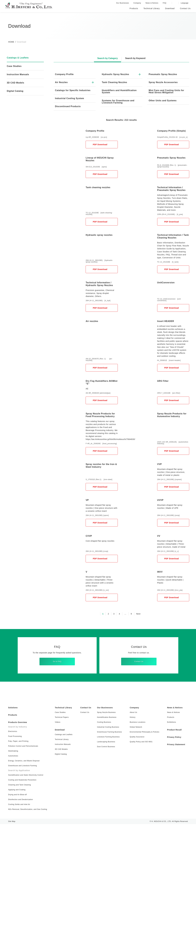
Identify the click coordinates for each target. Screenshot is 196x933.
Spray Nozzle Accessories (163, 82)
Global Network (134, 836)
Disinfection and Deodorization (21, 908)
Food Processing (15, 845)
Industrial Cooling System (70, 100)
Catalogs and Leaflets (64, 843)
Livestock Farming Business (107, 845)
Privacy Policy (172, 846)
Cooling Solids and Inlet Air (19, 913)
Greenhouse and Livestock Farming (22, 874)
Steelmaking (13, 860)
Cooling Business (103, 831)
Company (138, 3)
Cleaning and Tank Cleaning (19, 893)
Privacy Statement (175, 853)
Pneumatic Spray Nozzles (163, 74)
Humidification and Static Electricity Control (26, 884)
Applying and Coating (17, 898)
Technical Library (64, 816)
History (130, 826)
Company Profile (64, 74)
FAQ (165, 3)
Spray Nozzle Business (105, 821)
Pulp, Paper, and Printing (18, 850)
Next (138, 721)
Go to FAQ (57, 768)
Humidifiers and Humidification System (115, 91)
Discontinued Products (68, 108)
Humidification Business (106, 826)
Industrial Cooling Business (107, 836)
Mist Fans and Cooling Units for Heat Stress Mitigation (167, 91)
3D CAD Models (15, 82)
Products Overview (18, 831)
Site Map (11, 930)
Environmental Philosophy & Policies (143, 841)
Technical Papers (62, 826)
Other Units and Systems (163, 100)
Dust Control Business (105, 855)
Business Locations (135, 831)
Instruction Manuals (18, 74)
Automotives (13, 865)
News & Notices (152, 3)
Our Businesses (123, 3)
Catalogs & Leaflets (18, 57)
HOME (11, 42)
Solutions (13, 816)
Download (60, 839)
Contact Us (138, 768)
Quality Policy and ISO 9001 (139, 850)
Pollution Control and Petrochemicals (24, 855)
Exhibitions (170, 831)
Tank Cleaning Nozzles (115, 82)
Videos (58, 831)
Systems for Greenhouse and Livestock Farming (119, 101)
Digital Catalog (61, 863)
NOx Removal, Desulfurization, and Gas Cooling (28, 918)
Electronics (12, 840)
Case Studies (14, 66)
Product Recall (173, 839)
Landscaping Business (105, 850)
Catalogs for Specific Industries (67, 91)
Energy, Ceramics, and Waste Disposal (24, 869)
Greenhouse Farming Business (108, 841)
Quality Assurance (135, 845)
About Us (131, 821)
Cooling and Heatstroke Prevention (22, 889)
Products (13, 824)
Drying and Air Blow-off (18, 903)
